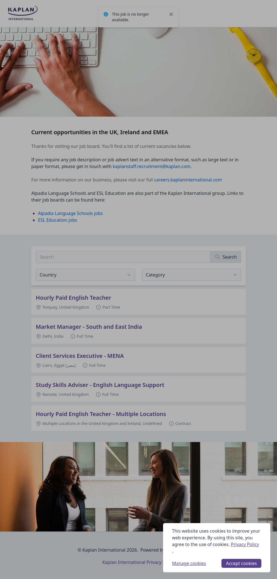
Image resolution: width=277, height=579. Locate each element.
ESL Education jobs (57, 220)
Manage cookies (189, 563)
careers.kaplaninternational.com (188, 180)
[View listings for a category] (191, 275)
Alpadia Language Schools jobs (70, 213)
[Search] (225, 257)
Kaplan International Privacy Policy (138, 562)
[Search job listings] (123, 257)
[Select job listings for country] (85, 275)
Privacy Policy (245, 544)
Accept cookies (241, 563)
